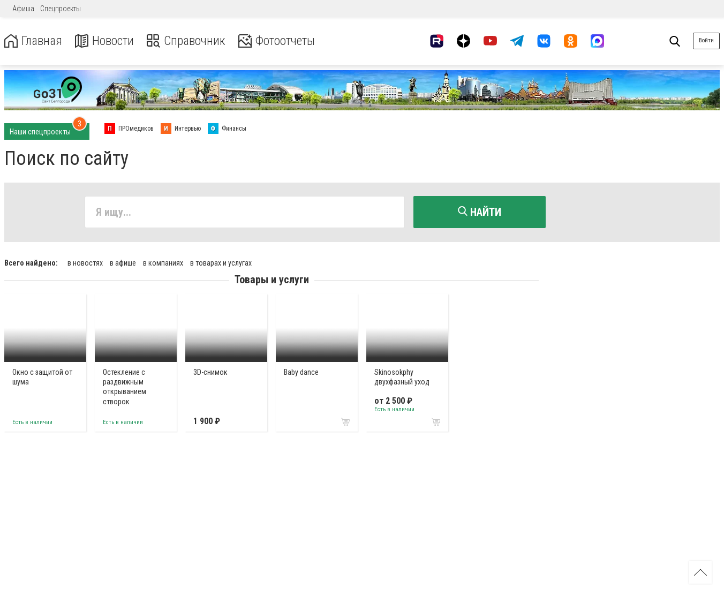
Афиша (23, 8)
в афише (123, 262)
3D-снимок (210, 371)
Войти (706, 40)
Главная (33, 41)
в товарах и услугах (221, 262)
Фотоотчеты (283, 41)
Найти (479, 212)
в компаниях (163, 262)
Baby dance (301, 371)
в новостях (85, 262)
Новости (106, 41)
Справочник (189, 41)
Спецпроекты (60, 8)
